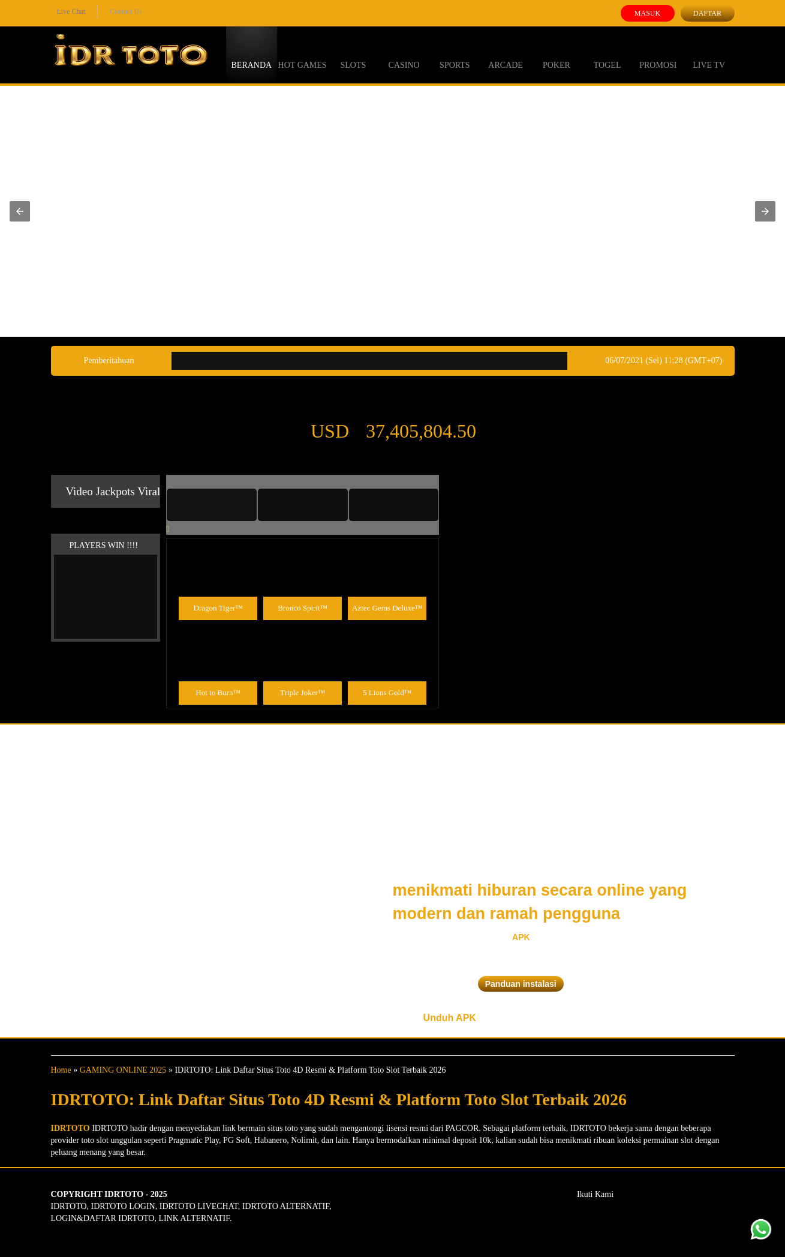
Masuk (647, 13)
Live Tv (709, 54)
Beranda (251, 54)
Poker (556, 54)
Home (61, 1070)
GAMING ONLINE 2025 (123, 1070)
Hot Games (302, 54)
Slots (353, 54)
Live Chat (71, 11)
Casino (404, 54)
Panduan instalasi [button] (521, 984)
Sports (455, 54)
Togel (607, 54)
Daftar (707, 13)
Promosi (657, 54)
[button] (20, 211)
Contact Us (126, 11)
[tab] (212, 505)
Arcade (505, 54)
